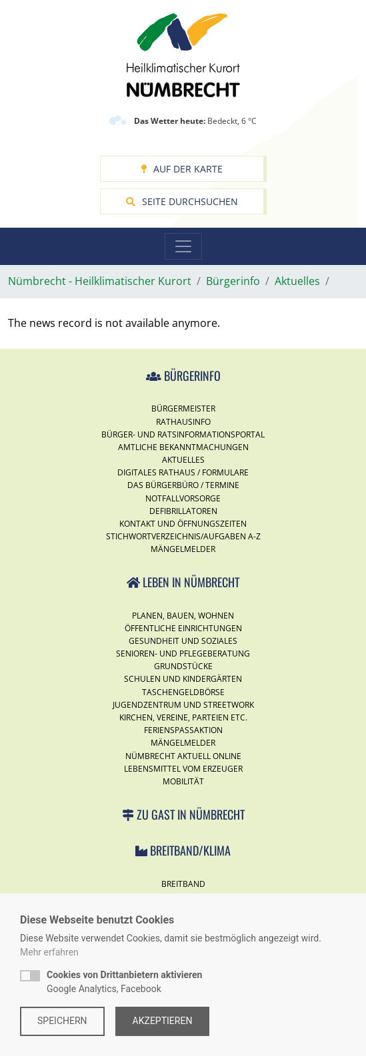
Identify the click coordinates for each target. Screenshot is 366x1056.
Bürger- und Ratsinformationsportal (183, 434)
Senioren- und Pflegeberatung (183, 653)
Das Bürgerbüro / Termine (183, 485)
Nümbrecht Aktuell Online (183, 756)
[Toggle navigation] (183, 246)
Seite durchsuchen (182, 201)
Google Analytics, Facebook (124, 981)
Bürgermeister (183, 408)
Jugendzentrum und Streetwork (183, 704)
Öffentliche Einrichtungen (183, 628)
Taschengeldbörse (183, 692)
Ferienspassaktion (183, 730)
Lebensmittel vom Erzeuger (183, 768)
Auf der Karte (182, 168)
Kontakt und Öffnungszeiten (183, 523)
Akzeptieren (163, 1020)
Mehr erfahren (49, 952)
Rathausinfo (183, 421)
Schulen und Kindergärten (183, 678)
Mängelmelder (183, 549)
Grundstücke (183, 666)
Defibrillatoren (183, 511)
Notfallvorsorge (183, 498)
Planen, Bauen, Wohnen (183, 615)
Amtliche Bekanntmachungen (183, 447)
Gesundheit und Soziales (183, 641)
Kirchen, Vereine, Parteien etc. (183, 717)
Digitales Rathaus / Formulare (183, 472)
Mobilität (183, 781)
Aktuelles (183, 459)
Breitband (183, 884)
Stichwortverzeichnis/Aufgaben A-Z (183, 536)
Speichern (62, 1020)
